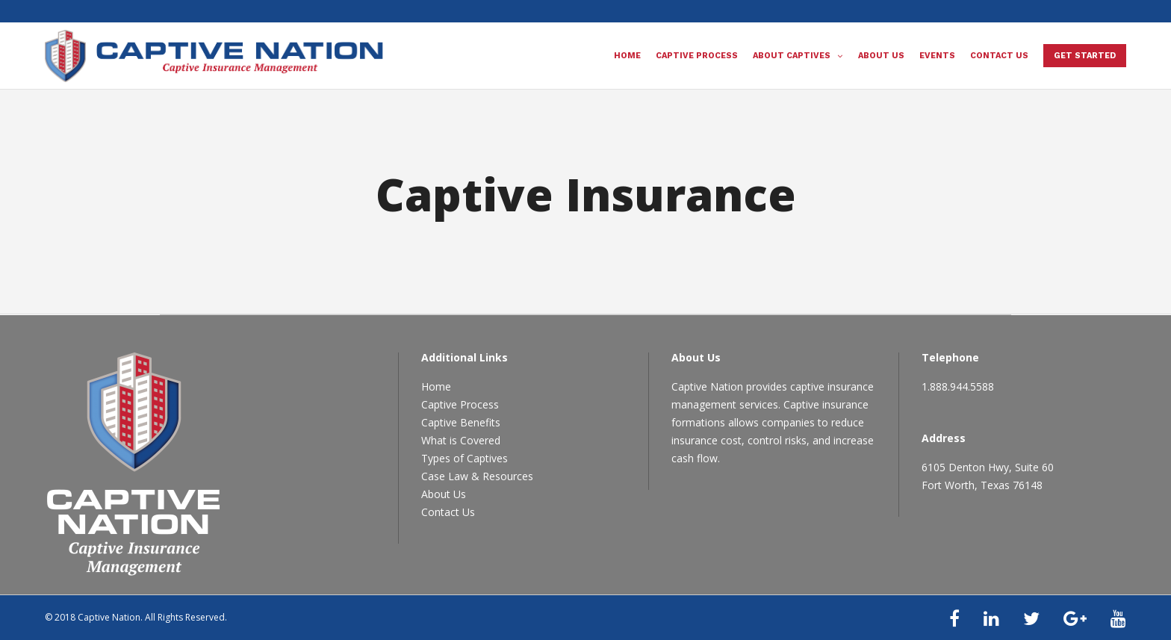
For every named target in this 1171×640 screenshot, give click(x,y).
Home (436, 386)
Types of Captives (464, 458)
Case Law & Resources (477, 476)
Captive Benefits (460, 422)
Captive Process (460, 404)
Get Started (1085, 55)
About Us (443, 494)
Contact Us (448, 512)
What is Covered (460, 440)
